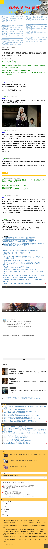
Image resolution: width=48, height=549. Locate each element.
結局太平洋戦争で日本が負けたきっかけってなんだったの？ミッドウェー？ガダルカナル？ (24, 243)
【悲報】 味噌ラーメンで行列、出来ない (33, 31)
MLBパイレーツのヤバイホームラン (9, 487)
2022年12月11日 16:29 (11, 319)
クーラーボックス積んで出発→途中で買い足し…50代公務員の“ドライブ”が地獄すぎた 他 (18, 496)
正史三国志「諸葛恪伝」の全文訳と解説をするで (19, 466)
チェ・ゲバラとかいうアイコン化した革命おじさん (12, 492)
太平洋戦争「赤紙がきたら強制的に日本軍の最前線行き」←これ (18, 244)
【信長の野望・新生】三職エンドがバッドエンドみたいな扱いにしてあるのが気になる (23, 533)
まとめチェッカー (5, 504)
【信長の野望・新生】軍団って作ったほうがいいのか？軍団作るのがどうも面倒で (22, 522)
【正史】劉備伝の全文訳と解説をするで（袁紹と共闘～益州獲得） (18, 239)
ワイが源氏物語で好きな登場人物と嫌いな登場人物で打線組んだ (18, 520)
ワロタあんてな (5, 515)
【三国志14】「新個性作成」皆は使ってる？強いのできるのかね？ (23, 460)
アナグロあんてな (5, 503)
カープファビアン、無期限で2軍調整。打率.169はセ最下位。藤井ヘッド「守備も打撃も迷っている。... (21, 485)
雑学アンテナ (4, 508)
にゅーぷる (4, 511)
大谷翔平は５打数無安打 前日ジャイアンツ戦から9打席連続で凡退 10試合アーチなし (18, 486)
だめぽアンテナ (5, 514)
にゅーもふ (4, 512)
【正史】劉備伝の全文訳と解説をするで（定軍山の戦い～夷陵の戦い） (19, 240)
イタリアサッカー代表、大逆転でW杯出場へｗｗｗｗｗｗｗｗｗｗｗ (15, 491)
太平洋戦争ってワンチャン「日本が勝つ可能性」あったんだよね (18, 241)
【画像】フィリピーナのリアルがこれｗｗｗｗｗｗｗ (35, 16)
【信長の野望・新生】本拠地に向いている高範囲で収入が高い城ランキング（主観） (27, 454)
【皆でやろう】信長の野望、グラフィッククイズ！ (15, 245)
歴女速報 (3, 506)
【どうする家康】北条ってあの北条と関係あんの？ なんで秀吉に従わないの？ (21, 531)
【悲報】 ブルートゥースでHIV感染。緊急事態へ (34, 41)
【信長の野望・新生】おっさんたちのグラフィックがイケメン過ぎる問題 (20, 536)
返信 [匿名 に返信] (43, 328)
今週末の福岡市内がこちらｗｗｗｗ (9, 488)
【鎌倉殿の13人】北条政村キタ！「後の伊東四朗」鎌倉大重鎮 (19, 397)
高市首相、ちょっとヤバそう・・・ (32, 34)
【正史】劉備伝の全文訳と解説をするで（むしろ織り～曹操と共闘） (19, 237)
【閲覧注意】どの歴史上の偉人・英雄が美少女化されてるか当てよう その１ (21, 529)
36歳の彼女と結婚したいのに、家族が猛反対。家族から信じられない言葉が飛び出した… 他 (19, 494)
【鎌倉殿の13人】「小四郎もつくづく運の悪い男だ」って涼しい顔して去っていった (24, 398)
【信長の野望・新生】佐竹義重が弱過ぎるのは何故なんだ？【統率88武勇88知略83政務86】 (24, 525)
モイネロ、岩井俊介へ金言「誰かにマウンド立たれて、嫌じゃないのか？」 (16, 482)
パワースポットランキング (9, 544)
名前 (3, 352)
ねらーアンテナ (5, 509)
